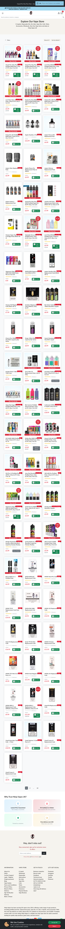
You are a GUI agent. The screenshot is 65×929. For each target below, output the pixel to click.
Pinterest (50, 879)
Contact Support (9, 875)
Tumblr (50, 877)
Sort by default (55, 40)
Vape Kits (21, 881)
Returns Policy (8, 889)
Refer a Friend (8, 896)
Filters (7, 40)
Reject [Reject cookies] (54, 926)
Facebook (51, 871)
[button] (2, 13)
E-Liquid (21, 871)
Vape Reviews (23, 892)
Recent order (37, 873)
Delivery (6, 890)
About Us (7, 871)
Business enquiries (39, 871)
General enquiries (38, 879)
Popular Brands (23, 890)
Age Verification (8, 892)
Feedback (36, 875)
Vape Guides (7, 883)
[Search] (31, 17)
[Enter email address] (30, 853)
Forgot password (9, 879)
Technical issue (38, 877)
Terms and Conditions (10, 885)
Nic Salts (21, 879)
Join (44, 853)
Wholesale (22, 873)
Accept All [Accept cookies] (54, 922)
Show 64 (46, 40)
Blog (5, 881)
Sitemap (6, 894)
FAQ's (6, 873)
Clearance (22, 889)
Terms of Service (35, 856)
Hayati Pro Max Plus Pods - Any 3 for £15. (32, 4)
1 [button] (26, 788)
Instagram (51, 873)
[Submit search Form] (63, 17)
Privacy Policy (27, 856)
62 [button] (37, 788)
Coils (20, 883)
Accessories (22, 887)
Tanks (20, 885)
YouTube (50, 875)
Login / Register (8, 877)
